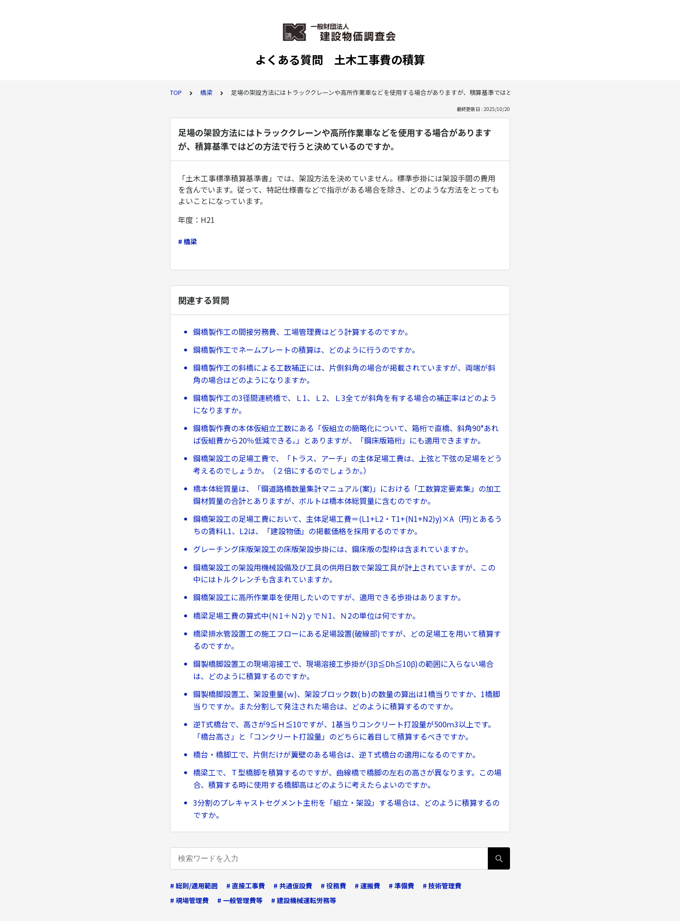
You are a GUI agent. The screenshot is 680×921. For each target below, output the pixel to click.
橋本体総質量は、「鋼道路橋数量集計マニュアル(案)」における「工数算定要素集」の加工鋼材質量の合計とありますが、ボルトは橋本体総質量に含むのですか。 (347, 494)
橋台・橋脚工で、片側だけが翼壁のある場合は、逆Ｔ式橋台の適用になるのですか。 (336, 754)
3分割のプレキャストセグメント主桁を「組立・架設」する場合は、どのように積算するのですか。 (346, 808)
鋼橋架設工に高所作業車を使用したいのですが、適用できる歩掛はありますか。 (329, 597)
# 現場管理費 (189, 900)
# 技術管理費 (442, 885)
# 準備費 (401, 885)
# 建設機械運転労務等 (303, 900)
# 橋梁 (187, 241)
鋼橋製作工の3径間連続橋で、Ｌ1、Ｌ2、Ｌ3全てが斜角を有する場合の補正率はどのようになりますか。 (345, 404)
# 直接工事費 (245, 885)
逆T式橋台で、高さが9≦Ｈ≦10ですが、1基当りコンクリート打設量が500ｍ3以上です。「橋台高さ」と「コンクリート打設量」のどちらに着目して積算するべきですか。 (344, 730)
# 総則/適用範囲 (194, 885)
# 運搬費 (367, 885)
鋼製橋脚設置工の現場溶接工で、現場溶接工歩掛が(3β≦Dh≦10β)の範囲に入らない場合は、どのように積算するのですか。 (343, 670)
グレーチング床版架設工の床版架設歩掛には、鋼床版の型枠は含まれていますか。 (333, 548)
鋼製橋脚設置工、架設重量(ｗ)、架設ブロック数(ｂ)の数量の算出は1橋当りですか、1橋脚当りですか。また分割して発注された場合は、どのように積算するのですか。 (346, 700)
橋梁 (206, 92)
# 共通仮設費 (292, 885)
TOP (176, 92)
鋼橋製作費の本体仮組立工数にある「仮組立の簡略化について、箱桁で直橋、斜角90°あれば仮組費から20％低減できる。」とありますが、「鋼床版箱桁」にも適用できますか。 (346, 434)
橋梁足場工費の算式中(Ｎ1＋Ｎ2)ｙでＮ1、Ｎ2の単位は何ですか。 (306, 615)
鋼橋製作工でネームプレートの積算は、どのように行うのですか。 (306, 349)
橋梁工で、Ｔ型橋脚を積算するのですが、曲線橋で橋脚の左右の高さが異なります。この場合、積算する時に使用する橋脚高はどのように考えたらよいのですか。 (347, 778)
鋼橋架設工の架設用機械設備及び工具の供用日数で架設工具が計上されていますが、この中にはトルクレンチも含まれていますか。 (344, 573)
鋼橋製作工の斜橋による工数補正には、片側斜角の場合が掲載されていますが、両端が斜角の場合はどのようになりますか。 (344, 373)
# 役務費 (333, 885)
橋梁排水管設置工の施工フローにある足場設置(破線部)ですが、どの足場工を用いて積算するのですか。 (347, 639)
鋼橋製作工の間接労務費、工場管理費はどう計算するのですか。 (302, 331)
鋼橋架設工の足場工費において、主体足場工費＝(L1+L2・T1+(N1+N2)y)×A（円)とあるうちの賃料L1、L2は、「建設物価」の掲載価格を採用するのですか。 (347, 525)
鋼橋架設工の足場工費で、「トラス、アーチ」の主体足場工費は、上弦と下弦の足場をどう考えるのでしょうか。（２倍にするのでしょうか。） (347, 464)
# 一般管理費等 (240, 900)
